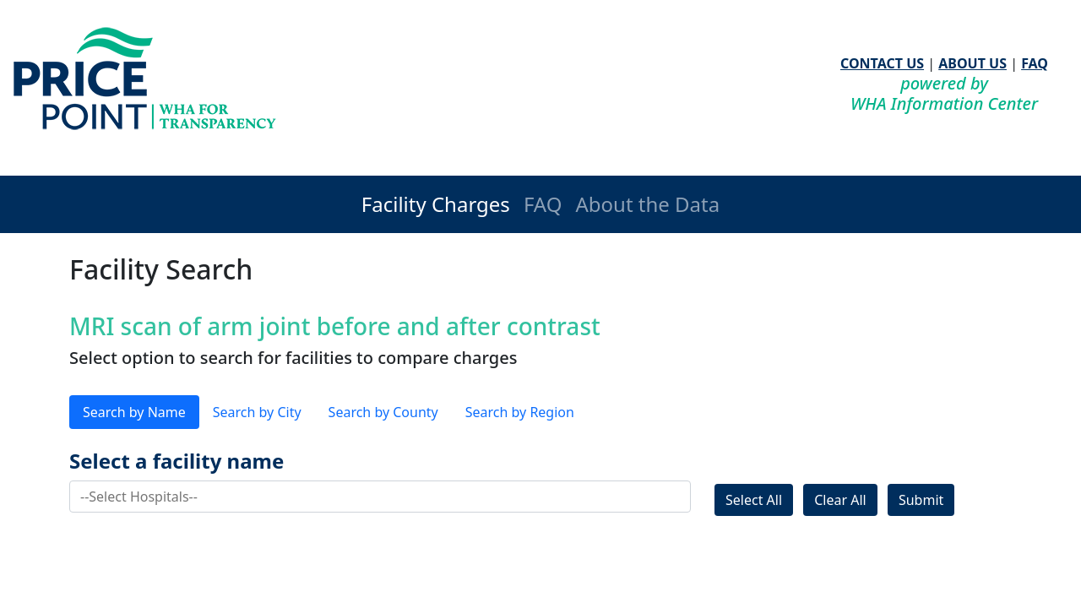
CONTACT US (882, 63)
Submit (921, 500)
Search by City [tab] (257, 412)
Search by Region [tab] (519, 412)
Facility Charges (435, 204)
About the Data (647, 204)
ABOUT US (972, 63)
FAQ (1034, 63)
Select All (753, 500)
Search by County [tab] (383, 412)
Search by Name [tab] (134, 412)
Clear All (840, 500)
